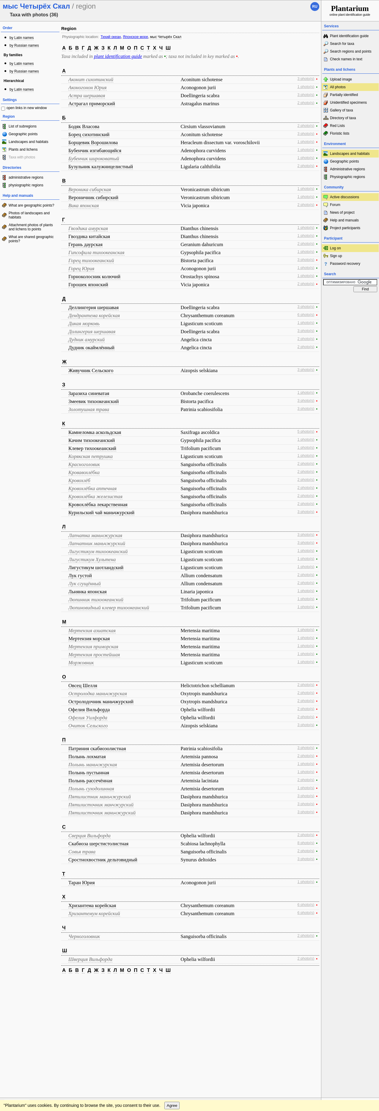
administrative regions (26, 177)
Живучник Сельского (90, 370)
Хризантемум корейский (94, 913)
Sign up (336, 256)
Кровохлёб (79, 480)
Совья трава (81, 852)
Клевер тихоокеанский (92, 448)
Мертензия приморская (93, 646)
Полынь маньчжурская (92, 764)
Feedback (40, 984)
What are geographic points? (31, 205)
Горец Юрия (81, 268)
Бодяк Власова (83, 126)
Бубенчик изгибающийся (94, 150)
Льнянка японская (87, 591)
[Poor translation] (21, 1027)
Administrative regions (347, 169)
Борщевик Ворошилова (93, 142)
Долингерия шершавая (91, 331)
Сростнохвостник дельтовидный (102, 860)
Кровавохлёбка (84, 472)
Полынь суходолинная (91, 788)
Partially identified (344, 95)
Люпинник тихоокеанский (95, 599)
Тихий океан (110, 37)
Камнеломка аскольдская (94, 432)
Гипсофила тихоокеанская (96, 252)
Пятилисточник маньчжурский (102, 813)
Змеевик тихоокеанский (93, 401)
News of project (342, 212)
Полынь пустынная (88, 772)
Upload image (341, 79)
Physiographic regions (347, 177)
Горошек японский (88, 284)
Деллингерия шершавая (93, 307)
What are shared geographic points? (31, 239)
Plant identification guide (349, 36)
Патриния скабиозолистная (97, 748)
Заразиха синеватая (88, 393)
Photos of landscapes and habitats (29, 215)
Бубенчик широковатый (93, 158)
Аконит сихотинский (90, 79)
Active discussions (344, 197)
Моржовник (81, 662)
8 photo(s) (306, 843)
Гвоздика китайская (89, 236)
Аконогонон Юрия (87, 87)
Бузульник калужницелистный (100, 166)
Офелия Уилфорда (87, 717)
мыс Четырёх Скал (165, 37)
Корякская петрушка (90, 456)
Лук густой (80, 575)
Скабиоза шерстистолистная (98, 843)
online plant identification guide (350, 10)
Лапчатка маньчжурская (95, 535)
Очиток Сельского (88, 725)
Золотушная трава (88, 409)
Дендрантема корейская (94, 315)
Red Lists (337, 126)
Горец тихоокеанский (91, 260)
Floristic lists (339, 133)
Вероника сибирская (89, 189)
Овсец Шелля (82, 685)
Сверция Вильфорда (89, 835)
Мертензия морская (89, 638)
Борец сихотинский (88, 134)
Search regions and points (350, 51)
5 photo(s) (306, 431)
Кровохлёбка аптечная (92, 488)
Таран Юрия (81, 882)
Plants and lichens (23, 149)
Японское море (135, 37)
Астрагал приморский (91, 103)
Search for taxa (342, 44)
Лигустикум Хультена (92, 559)
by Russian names (24, 45)
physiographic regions (26, 185)
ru (314, 6)
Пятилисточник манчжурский (100, 805)
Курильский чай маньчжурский (101, 512)
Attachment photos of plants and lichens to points (31, 227)
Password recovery (345, 264)
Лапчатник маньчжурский (96, 543)
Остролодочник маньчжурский (100, 701)
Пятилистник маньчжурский (99, 797)
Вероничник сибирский (93, 197)
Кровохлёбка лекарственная (98, 504)
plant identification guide (118, 56)
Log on (335, 248)
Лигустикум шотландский (95, 567)
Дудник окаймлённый (91, 347)
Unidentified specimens (348, 102)
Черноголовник (84, 936)
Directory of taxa (343, 118)
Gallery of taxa (341, 110)
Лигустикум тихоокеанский (98, 551)
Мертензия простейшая (94, 654)
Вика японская (83, 205)
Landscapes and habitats (28, 142)
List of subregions (23, 126)
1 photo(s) (306, 87)
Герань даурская (85, 244)
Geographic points (23, 134)
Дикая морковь (84, 323)
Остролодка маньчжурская (97, 693)
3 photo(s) (306, 79)
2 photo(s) (306, 103)
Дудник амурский (86, 339)
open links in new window (27, 108)
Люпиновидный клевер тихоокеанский (108, 607)
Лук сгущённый (84, 583)
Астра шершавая (86, 95)
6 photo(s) (306, 315)
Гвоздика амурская (88, 228)
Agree (172, 996)
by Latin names (22, 38)
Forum (335, 205)
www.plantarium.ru (350, 983)
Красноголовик (84, 464)
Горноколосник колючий (94, 276)
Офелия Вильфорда (89, 709)
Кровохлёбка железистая (95, 496)
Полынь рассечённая (90, 780)
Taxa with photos (22, 157)
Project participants (345, 228)
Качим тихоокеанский (91, 440)
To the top (310, 984)
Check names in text (346, 59)
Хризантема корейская (92, 905)
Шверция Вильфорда (90, 959)
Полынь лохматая (87, 756)
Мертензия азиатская (92, 630)
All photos (338, 87)
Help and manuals (344, 220)
